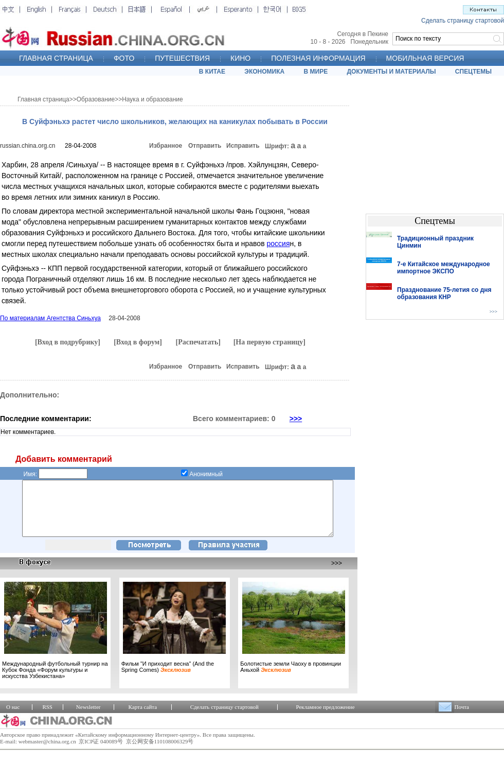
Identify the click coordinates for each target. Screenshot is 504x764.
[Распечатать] (198, 342)
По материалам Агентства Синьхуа (50, 318)
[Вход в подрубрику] (67, 342)
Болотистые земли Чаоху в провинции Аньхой (290, 677)
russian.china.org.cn (27, 145)
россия (278, 243)
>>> (296, 418)
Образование (96, 99)
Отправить (204, 145)
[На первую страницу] (269, 342)
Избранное (165, 145)
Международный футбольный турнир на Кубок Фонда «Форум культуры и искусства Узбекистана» (55, 680)
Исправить (243, 145)
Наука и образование (152, 99)
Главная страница (43, 99)
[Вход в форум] (138, 342)
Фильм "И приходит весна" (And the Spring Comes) (167, 677)
